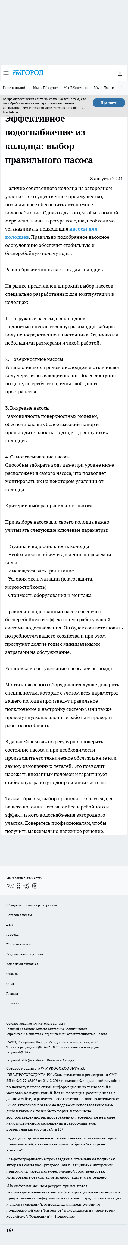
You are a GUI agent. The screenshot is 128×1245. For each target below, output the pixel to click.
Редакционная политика (24, 954)
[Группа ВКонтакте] (10, 885)
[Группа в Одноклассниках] (18, 885)
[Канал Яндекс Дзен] (35, 885)
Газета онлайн (15, 87)
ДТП (9, 924)
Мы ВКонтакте (76, 87)
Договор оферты (19, 915)
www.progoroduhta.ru (49, 1023)
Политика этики (18, 944)
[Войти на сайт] (119, 73)
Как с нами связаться (22, 964)
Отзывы (12, 974)
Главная (12, 993)
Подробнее (65, 1216)
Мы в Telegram (45, 87)
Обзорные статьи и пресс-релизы (32, 905)
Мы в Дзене (104, 87)
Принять (109, 102)
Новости (12, 1003)
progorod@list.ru (19, 1052)
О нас (10, 984)
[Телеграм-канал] (27, 885)
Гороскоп (13, 934)
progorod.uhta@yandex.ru (26, 1060)
